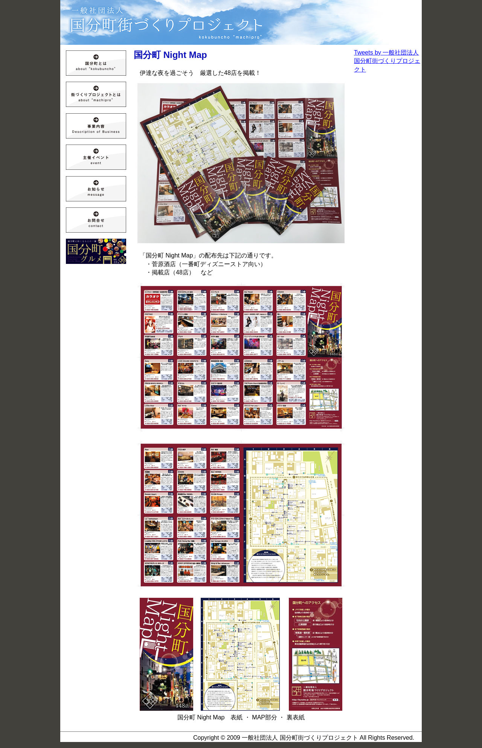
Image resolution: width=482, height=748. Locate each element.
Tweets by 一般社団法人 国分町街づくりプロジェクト (387, 61)
